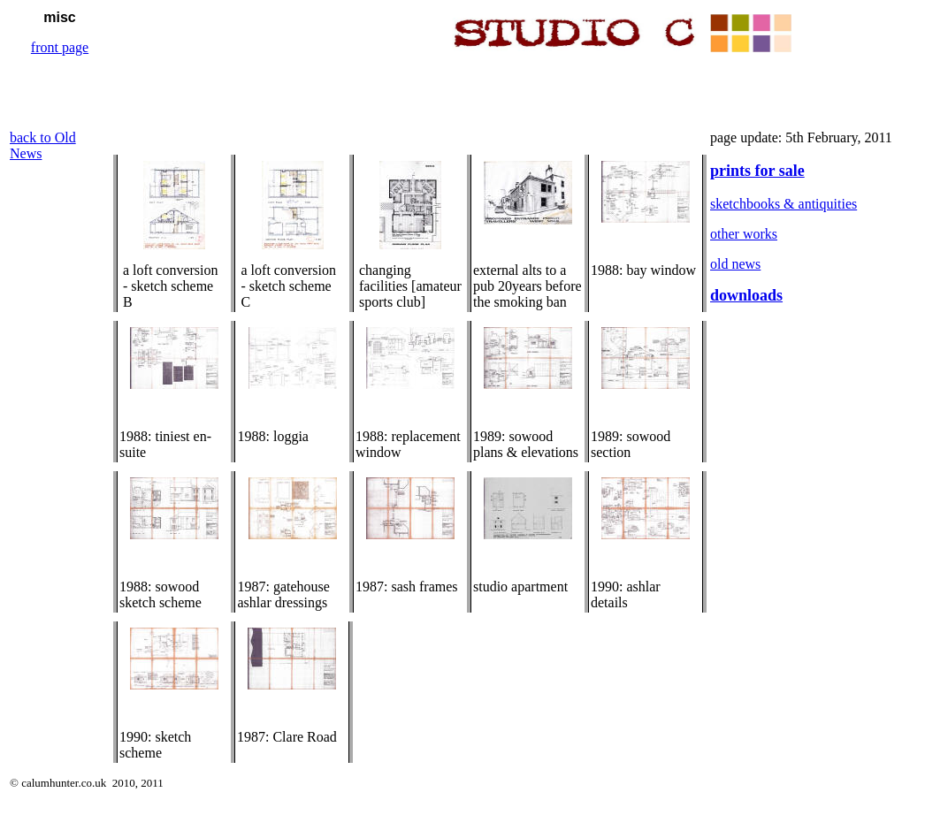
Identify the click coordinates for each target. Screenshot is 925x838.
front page (59, 47)
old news (735, 263)
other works (743, 233)
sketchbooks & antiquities (783, 203)
